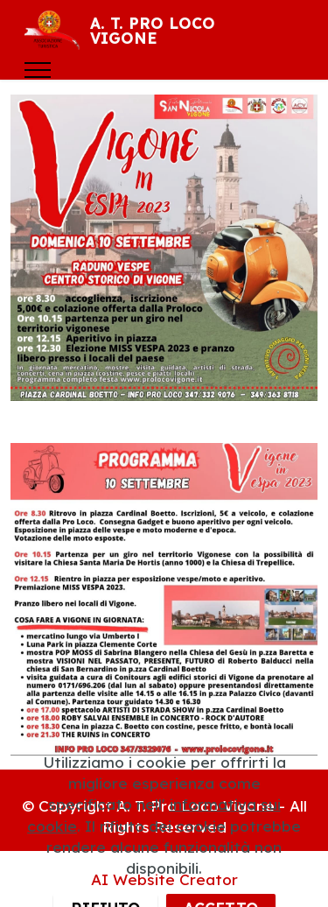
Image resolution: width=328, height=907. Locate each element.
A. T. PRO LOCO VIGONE (152, 31)
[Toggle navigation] (38, 70)
